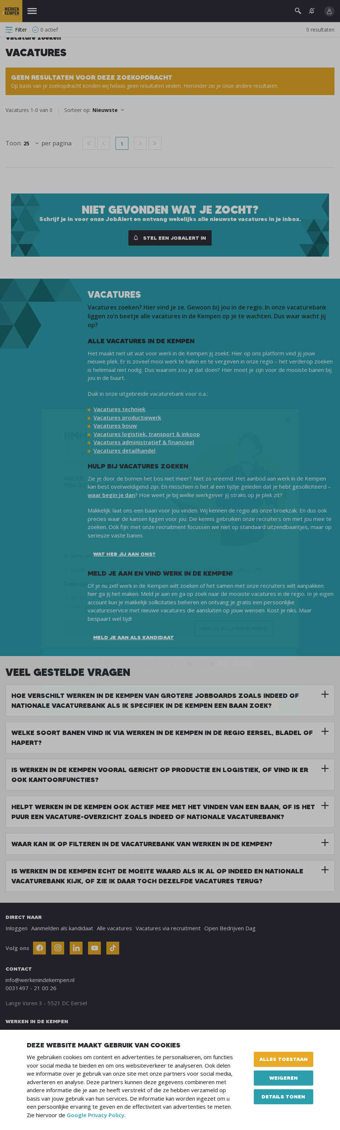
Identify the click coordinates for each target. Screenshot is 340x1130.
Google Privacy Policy (95, 1115)
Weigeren (283, 1078)
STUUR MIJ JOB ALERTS (236, 702)
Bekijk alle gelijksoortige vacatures (127, 628)
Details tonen (283, 1096)
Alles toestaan (283, 1059)
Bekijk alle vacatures (233, 628)
